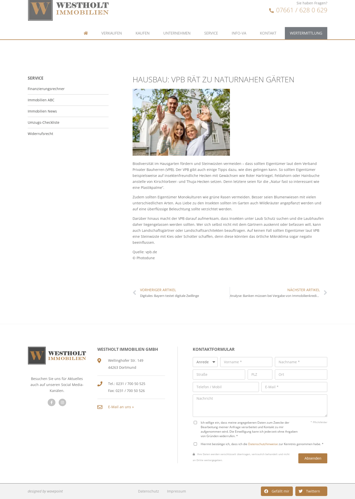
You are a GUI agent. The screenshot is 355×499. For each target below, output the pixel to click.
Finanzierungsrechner (46, 88)
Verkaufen (111, 24)
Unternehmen (176, 24)
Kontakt (268, 24)
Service (211, 24)
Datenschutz (148, 491)
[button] (277, 491)
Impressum (176, 491)
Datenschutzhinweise (263, 444)
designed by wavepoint (45, 491)
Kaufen (143, 24)
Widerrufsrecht (40, 133)
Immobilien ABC (41, 100)
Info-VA (239, 24)
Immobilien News (42, 111)
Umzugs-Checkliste (43, 122)
